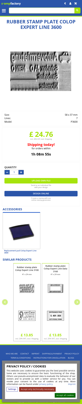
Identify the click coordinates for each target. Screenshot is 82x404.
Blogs (71, 358)
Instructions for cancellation (49, 358)
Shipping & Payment (52, 354)
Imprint (71, 384)
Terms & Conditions (21, 358)
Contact (24, 354)
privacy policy (46, 384)
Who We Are (12, 354)
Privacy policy (72, 354)
